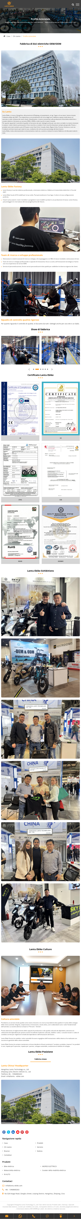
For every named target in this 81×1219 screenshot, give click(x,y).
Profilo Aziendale (29, 36)
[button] (29, 369)
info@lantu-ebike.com (13, 1186)
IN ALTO (7, 1174)
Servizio (40, 1147)
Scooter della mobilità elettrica (54, 1170)
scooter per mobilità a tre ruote (28, 1207)
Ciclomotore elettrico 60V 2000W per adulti (30, 1209)
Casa (8, 36)
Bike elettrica (9, 1166)
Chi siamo (16, 36)
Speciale (71, 1205)
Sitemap (64, 1205)
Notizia (39, 1151)
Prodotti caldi (56, 1205)
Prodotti (40, 1143)
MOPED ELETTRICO (49, 1166)
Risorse (7, 1151)
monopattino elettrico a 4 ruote (49, 1207)
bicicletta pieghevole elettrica (69, 1207)
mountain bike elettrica (10, 1207)
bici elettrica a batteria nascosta (55, 1209)
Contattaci (8, 1155)
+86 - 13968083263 (12, 1190)
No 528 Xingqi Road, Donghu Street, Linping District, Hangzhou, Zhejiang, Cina (35, 1194)
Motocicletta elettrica (12, 1170)
